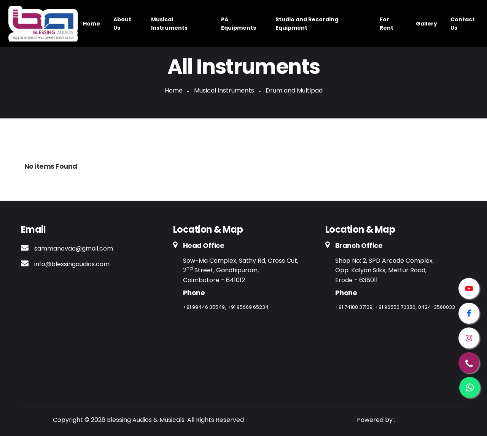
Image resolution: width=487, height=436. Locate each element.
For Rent (386, 24)
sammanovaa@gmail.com (73, 248)
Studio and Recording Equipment (306, 24)
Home (91, 23)
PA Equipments (238, 24)
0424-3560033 (436, 307)
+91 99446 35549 (204, 307)
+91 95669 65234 (248, 307)
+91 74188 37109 (353, 307)
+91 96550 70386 (395, 307)
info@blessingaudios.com (72, 264)
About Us (122, 24)
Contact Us (462, 24)
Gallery (426, 23)
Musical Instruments (169, 24)
